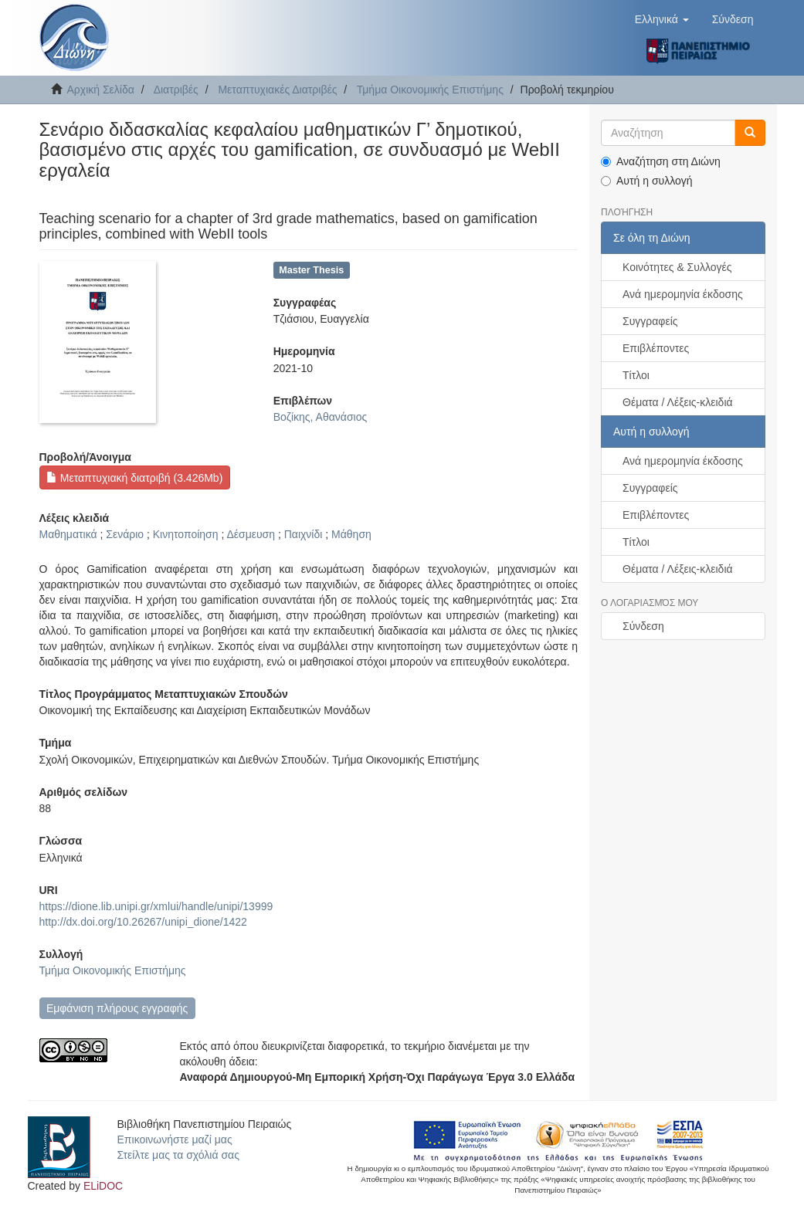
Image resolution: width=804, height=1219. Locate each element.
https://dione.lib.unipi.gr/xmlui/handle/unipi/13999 (156, 906)
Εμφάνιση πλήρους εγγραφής (117, 1008)
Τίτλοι (636, 375)
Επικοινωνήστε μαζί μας (174, 1139)
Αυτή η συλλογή (647, 180)
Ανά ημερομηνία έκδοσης (683, 294)
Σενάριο (125, 534)
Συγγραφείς (650, 321)
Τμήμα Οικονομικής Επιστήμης (430, 89)
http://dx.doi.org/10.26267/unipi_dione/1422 (143, 922)
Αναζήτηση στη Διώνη (661, 161)
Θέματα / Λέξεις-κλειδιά (678, 402)
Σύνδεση (643, 626)
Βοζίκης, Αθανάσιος (320, 417)
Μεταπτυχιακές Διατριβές (277, 89)
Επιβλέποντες (656, 348)
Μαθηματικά (68, 534)
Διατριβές (176, 89)
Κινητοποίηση (186, 534)
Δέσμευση (250, 534)
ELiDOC (103, 1186)
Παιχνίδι (303, 534)
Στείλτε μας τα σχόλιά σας (178, 1155)
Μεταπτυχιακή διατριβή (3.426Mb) (134, 478)
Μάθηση (351, 534)
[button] (662, 19)
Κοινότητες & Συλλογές (677, 267)
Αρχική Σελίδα (100, 89)
